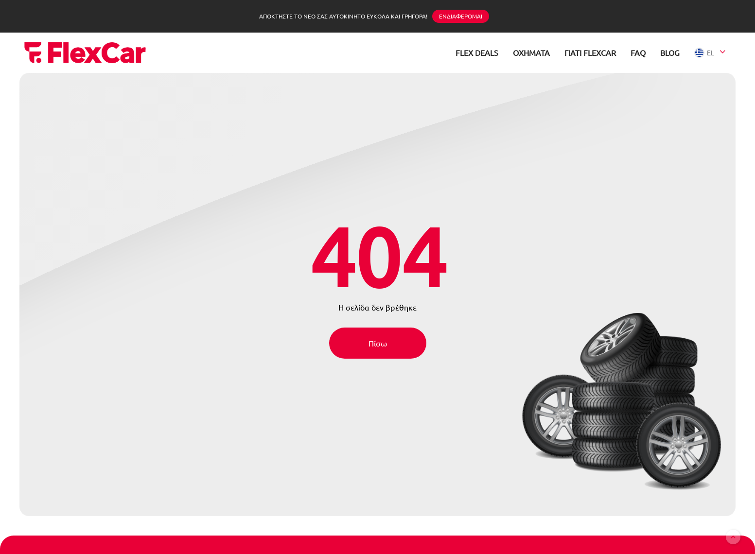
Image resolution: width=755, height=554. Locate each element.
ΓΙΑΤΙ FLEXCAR (590, 52)
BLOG (670, 52)
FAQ (638, 52)
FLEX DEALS (477, 52)
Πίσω (378, 343)
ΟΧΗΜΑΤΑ (531, 52)
